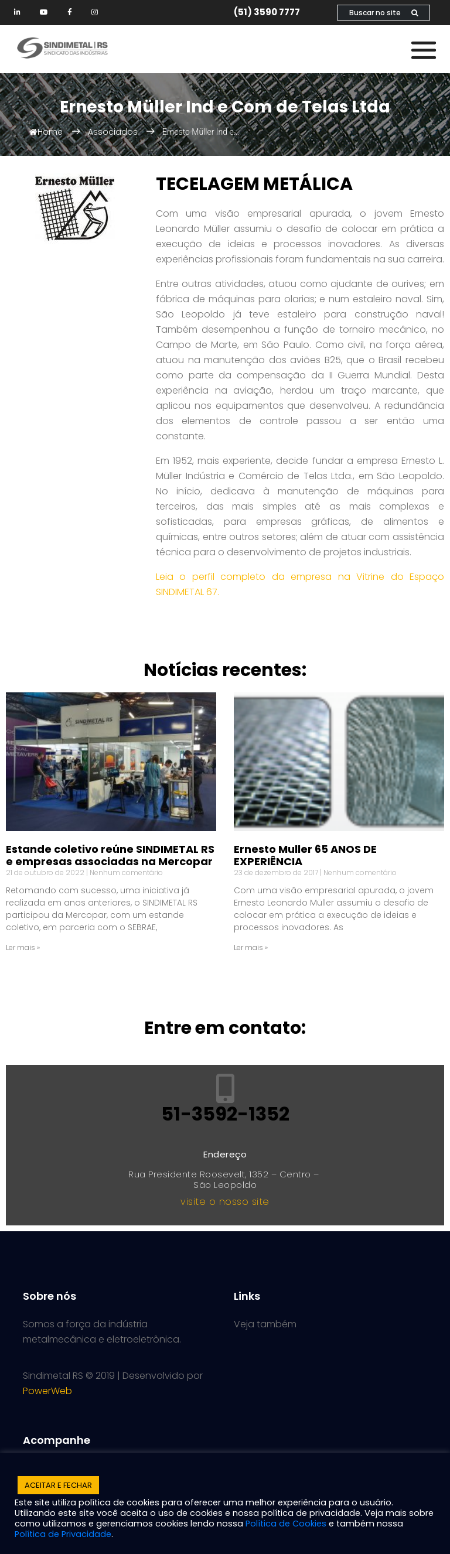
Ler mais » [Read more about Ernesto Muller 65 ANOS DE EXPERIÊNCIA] (251, 947)
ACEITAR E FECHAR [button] (58, 1485)
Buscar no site (383, 13)
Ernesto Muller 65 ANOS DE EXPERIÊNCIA (305, 855)
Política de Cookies (286, 1523)
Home (46, 132)
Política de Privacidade (63, 1534)
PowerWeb (47, 1391)
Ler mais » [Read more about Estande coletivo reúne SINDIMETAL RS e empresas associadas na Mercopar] (23, 947)
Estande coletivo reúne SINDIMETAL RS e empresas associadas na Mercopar (110, 855)
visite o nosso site (225, 1201)
